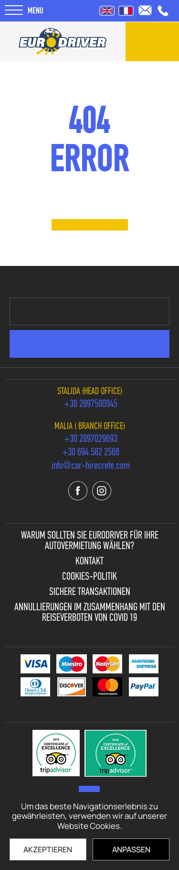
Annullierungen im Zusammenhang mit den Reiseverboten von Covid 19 (89, 613)
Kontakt (89, 562)
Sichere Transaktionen (89, 592)
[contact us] (152, 41)
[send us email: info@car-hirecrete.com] (145, 10)
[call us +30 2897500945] (163, 10)
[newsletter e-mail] (89, 311)
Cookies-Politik (89, 577)
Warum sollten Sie (89, 541)
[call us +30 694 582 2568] (90, 453)
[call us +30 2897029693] (90, 439)
